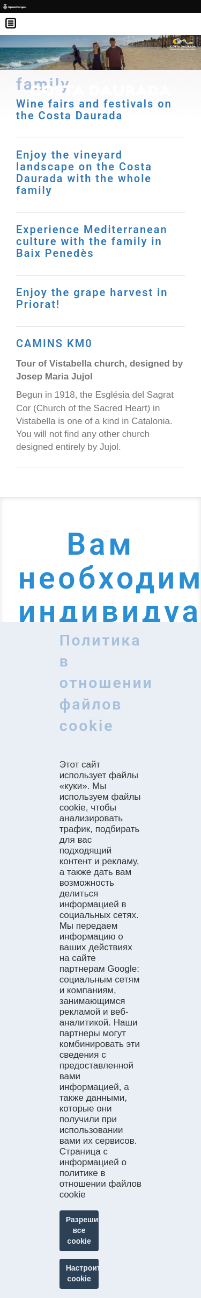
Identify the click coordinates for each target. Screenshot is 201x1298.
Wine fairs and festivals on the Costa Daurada (94, 109)
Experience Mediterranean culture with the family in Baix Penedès (92, 241)
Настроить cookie (82, 1273)
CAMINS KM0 (54, 343)
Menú (16, 16)
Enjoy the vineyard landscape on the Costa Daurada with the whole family (84, 172)
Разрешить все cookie (82, 1230)
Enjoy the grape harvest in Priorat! (92, 298)
